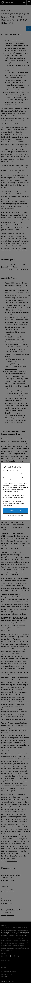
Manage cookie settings (15, 515)
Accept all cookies (15, 510)
